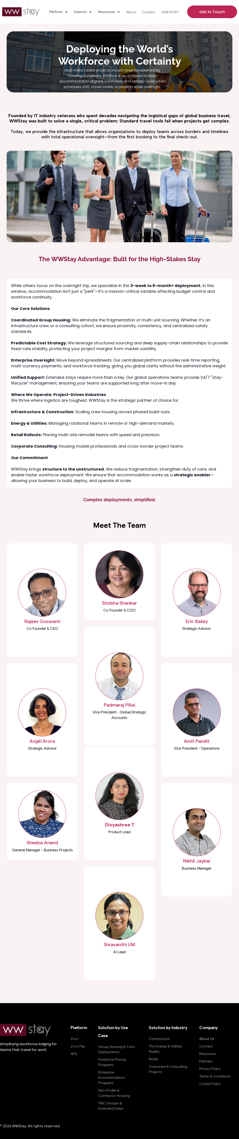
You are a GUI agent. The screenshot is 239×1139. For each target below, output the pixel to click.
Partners (206, 1061)
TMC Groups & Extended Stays (110, 1106)
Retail (153, 1059)
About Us (206, 1039)
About (131, 12)
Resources (207, 1054)
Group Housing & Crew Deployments (116, 1049)
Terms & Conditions (215, 1076)
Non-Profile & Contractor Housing (114, 1093)
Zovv (74, 1039)
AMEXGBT (170, 12)
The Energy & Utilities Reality (165, 1049)
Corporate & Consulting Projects (168, 1069)
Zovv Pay (78, 1046)
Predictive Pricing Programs (112, 1062)
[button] (58, 12)
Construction (159, 1039)
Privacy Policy (210, 1069)
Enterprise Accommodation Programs (111, 1077)
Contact (148, 12)
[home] (21, 11)
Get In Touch (212, 12)
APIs (74, 1054)
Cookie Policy (210, 1084)
